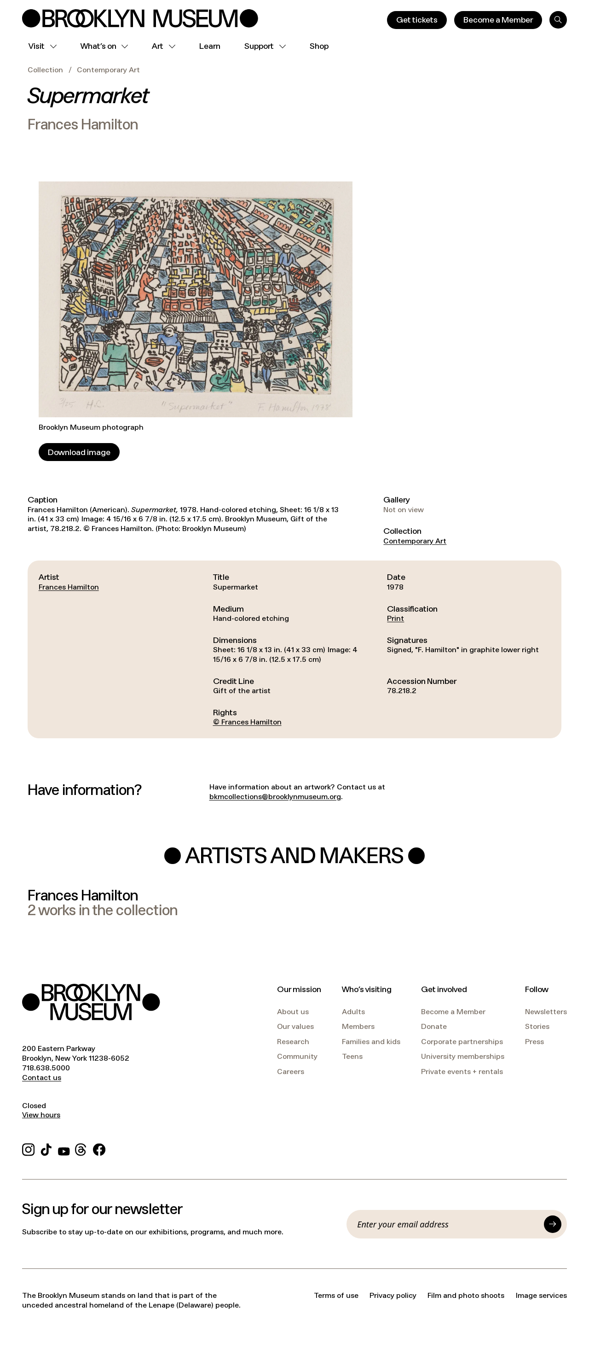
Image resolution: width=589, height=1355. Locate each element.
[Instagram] (28, 1148)
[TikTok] (46, 1148)
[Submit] (552, 1224)
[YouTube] (64, 1148)
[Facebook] (99, 1148)
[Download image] (79, 452)
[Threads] (81, 1148)
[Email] (448, 1224)
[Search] (558, 20)
